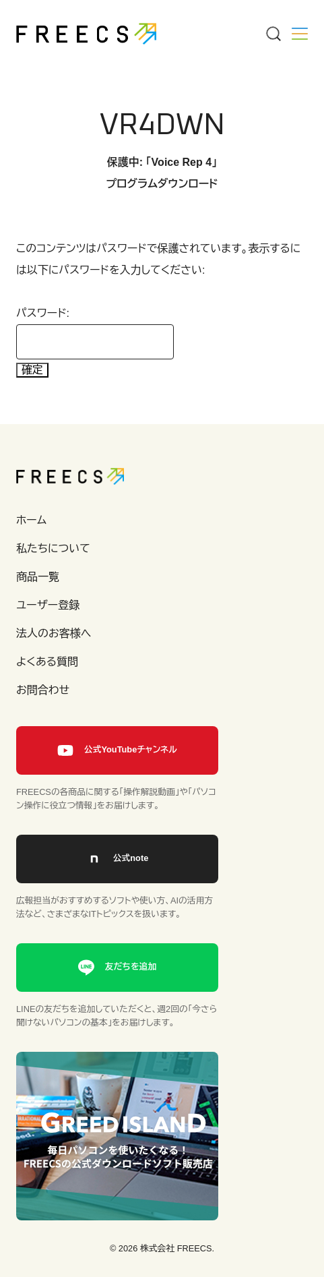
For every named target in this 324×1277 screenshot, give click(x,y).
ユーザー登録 (47, 605)
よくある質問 (47, 661)
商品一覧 (37, 577)
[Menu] (273, 33)
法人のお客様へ (53, 633)
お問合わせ (42, 690)
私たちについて (53, 548)
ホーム (31, 520)
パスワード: (95, 333)
